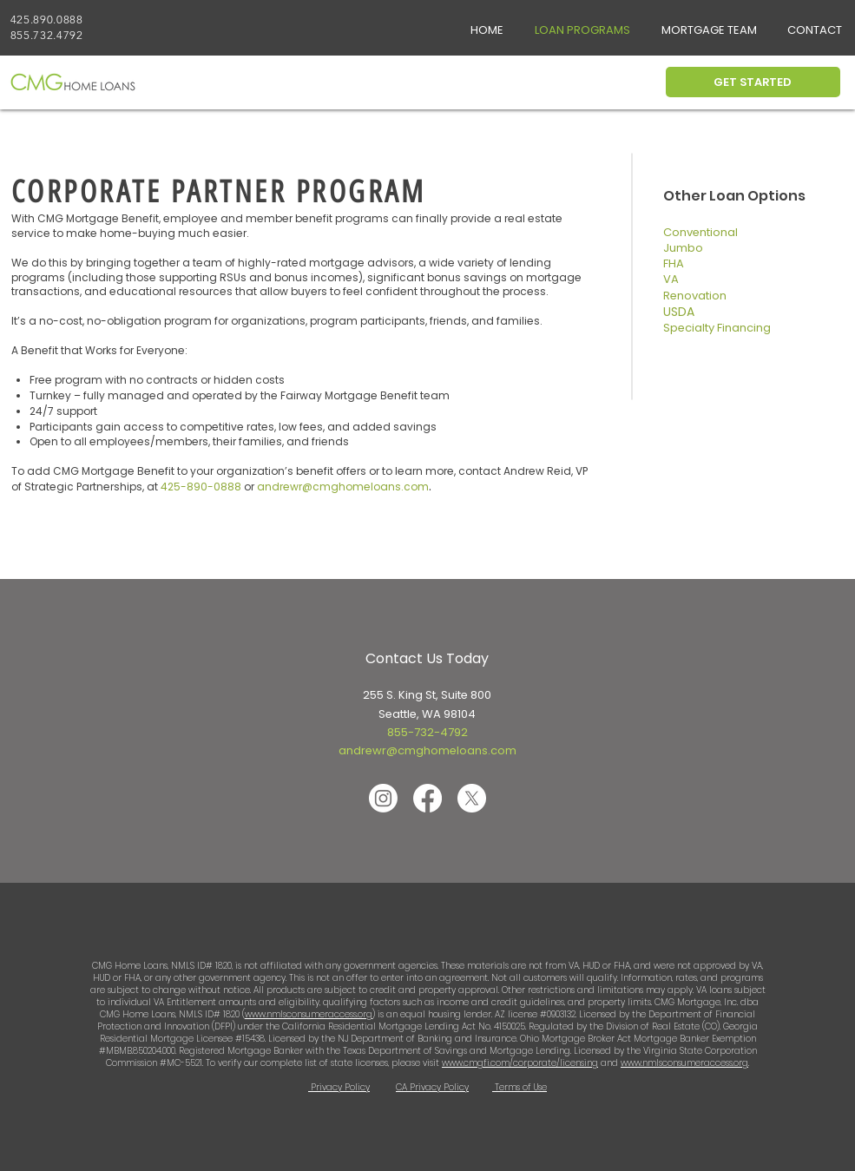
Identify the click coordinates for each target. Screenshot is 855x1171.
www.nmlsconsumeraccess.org (308, 1014)
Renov (680, 295)
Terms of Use (519, 1087)
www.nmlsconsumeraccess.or (681, 1062)
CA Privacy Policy (432, 1087)
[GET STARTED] (753, 82)
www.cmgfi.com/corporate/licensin (517, 1062)
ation (712, 295)
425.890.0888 (46, 19)
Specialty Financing (717, 327)
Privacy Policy (339, 1087)
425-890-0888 (201, 486)
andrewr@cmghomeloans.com (427, 750)
